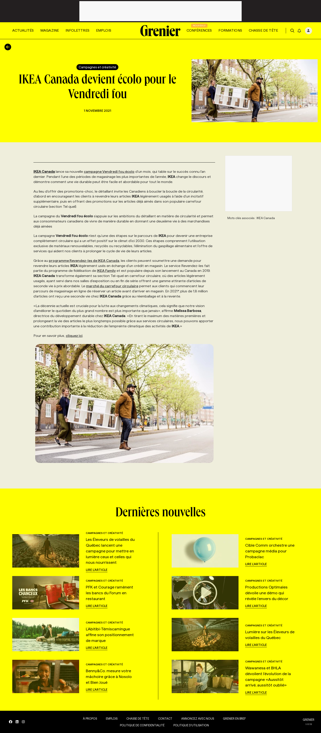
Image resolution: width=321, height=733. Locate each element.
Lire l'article (96, 570)
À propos (90, 718)
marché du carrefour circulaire (112, 286)
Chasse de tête (263, 30)
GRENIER (308, 719)
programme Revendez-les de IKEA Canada (84, 261)
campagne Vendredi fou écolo (109, 171)
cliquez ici (74, 336)
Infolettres (77, 30)
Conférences (199, 30)
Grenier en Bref (234, 718)
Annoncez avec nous (197, 718)
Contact (165, 718)
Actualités (23, 30)
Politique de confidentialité (142, 725)
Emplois (103, 30)
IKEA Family (106, 271)
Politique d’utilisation (191, 725)
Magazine (49, 30)
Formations (230, 30)
